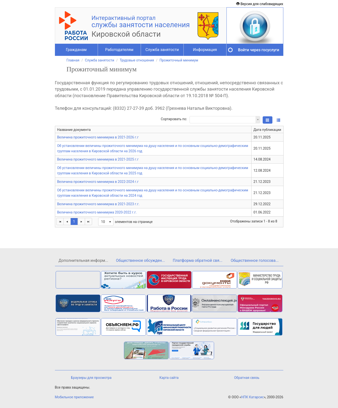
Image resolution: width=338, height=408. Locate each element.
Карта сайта (169, 378)
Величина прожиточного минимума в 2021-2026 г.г (98, 137)
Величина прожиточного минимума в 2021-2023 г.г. (98, 204)
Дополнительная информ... (83, 260)
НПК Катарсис (252, 397)
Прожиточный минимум (178, 60)
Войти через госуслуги (258, 50)
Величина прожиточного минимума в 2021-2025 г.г (98, 159)
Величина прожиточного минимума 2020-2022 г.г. (97, 212)
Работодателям (119, 49)
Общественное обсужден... (140, 260)
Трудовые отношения (137, 60)
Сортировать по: (174, 119)
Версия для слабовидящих (259, 4)
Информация (205, 49)
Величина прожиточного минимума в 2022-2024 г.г (98, 182)
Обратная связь (246, 378)
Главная (73, 60)
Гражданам (76, 49)
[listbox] (105, 222)
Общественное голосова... (254, 260)
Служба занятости (162, 49)
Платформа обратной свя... (197, 260)
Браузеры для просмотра (91, 378)
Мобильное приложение (74, 397)
